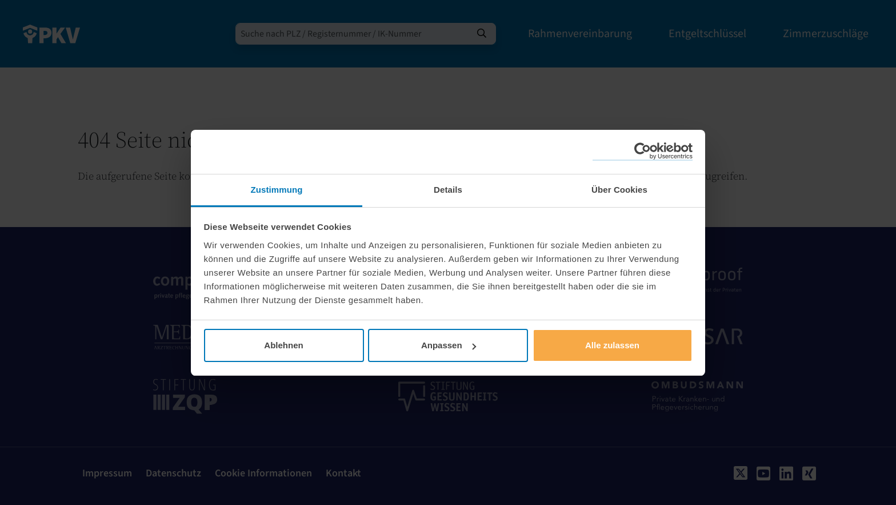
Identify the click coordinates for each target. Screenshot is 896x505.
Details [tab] (448, 189)
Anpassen (448, 345)
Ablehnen (283, 345)
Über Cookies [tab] (619, 189)
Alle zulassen (612, 345)
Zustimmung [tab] (277, 189)
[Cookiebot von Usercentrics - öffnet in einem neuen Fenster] (643, 151)
